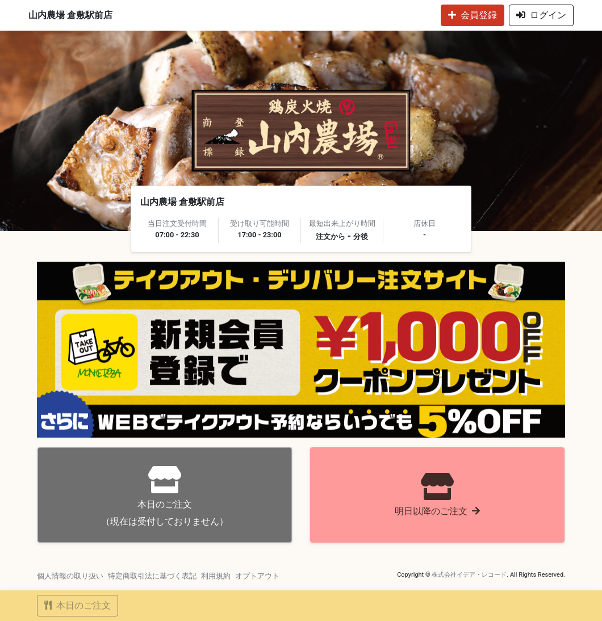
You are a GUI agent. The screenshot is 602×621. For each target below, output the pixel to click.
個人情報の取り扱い (70, 576)
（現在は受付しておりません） (164, 496)
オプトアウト (257, 576)
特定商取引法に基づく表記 (152, 576)
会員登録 (472, 15)
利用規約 (216, 576)
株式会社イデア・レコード (469, 574)
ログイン (541, 15)
